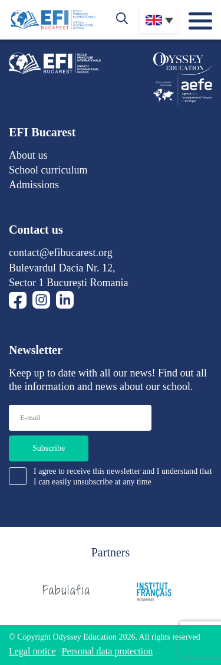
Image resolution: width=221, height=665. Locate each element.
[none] (158, 20)
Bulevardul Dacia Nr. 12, (62, 268)
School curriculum (48, 170)
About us (28, 155)
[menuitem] (158, 20)
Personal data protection (107, 651)
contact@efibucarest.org (61, 252)
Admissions (34, 185)
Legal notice (32, 651)
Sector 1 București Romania (68, 283)
